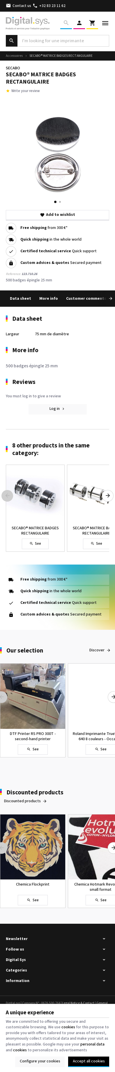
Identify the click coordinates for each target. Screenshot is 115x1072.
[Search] (66, 23)
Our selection (24, 650)
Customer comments (86, 299)
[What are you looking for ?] (57, 41)
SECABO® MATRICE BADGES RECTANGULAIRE (35, 531)
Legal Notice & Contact (78, 1003)
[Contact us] (18, 6)
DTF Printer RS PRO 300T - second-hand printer (33, 736)
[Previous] (7, 496)
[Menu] (105, 23)
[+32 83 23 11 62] (49, 6)
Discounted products (34, 792)
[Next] (106, 298)
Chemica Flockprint (32, 884)
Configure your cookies (40, 1061)
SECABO (13, 68)
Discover (97, 650)
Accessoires (14, 56)
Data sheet (20, 299)
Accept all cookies (89, 1061)
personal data (92, 1044)
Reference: (13, 273)
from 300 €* (44, 228)
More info (48, 299)
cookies (68, 1027)
